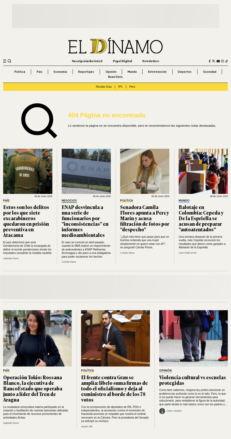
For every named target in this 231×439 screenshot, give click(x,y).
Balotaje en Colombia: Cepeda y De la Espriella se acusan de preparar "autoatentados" (201, 218)
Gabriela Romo (11, 258)
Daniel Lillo (87, 426)
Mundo (132, 71)
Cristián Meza (69, 262)
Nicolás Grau (104, 86)
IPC (120, 86)
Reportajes (86, 71)
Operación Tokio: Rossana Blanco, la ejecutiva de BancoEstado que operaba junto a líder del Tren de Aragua (32, 388)
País (40, 71)
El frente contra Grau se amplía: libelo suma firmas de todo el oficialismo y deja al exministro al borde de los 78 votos (114, 388)
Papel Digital (122, 61)
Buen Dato (115, 76)
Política (19, 71)
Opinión (111, 71)
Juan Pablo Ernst (187, 253)
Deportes (185, 71)
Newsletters (150, 61)
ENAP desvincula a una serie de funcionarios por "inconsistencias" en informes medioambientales (85, 220)
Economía (60, 71)
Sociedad (209, 71)
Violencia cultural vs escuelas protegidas (192, 380)
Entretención (157, 71)
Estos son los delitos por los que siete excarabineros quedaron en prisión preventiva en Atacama (26, 220)
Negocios (69, 200)
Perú (132, 86)
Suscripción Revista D (87, 61)
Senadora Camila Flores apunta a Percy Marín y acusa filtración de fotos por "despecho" (144, 218)
